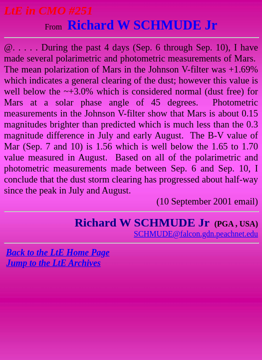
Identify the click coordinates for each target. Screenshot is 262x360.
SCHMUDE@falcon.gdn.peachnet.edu (196, 234)
